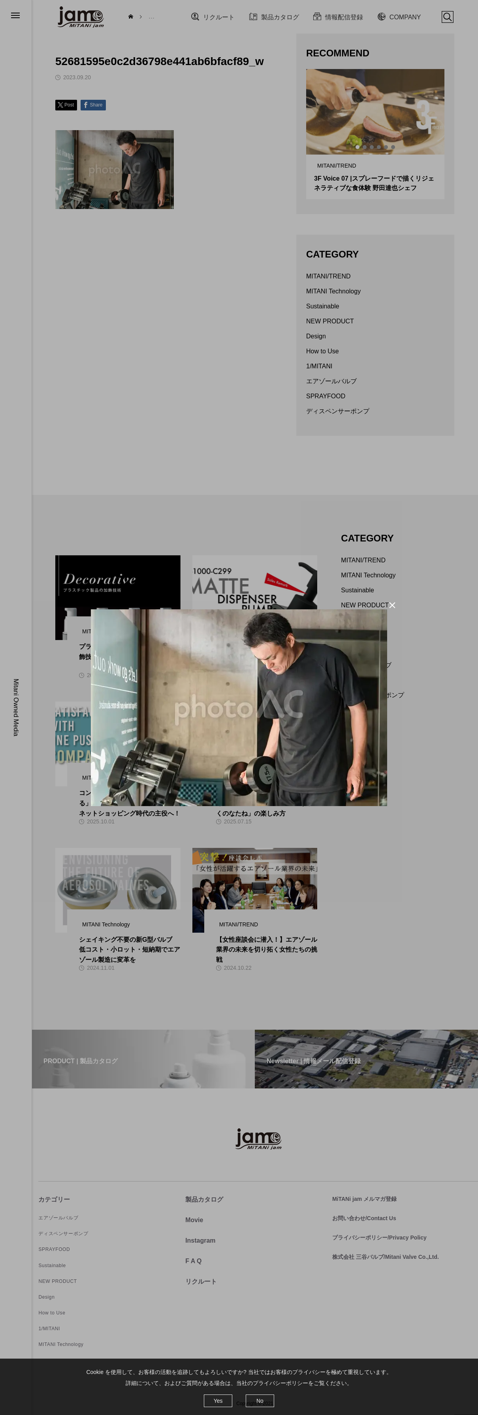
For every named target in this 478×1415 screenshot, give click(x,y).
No (259, 1401)
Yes (218, 1401)
